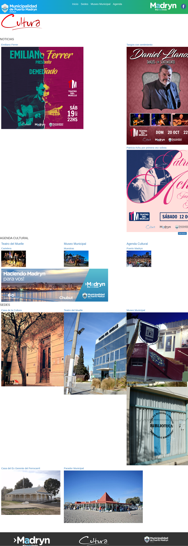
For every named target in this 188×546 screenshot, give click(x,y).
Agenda (117, 4)
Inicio (75, 4)
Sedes (84, 4)
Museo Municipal (100, 4)
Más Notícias (182, 233)
